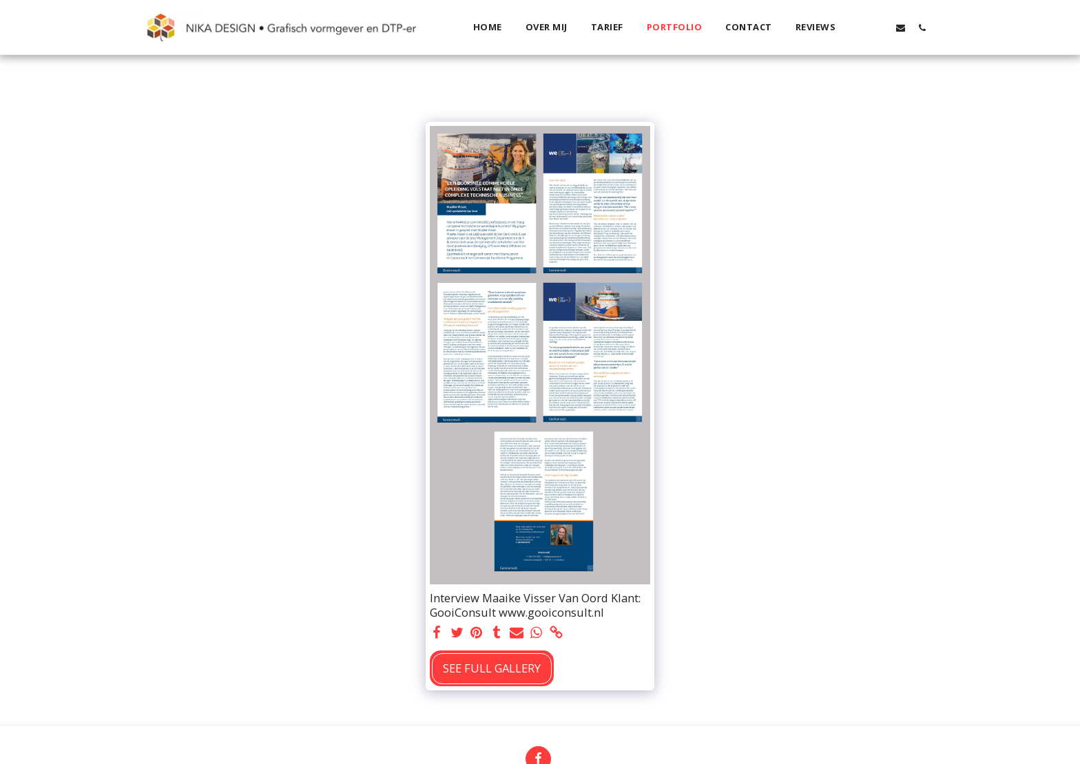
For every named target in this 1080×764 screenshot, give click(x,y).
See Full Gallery (492, 668)
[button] (858, 27)
